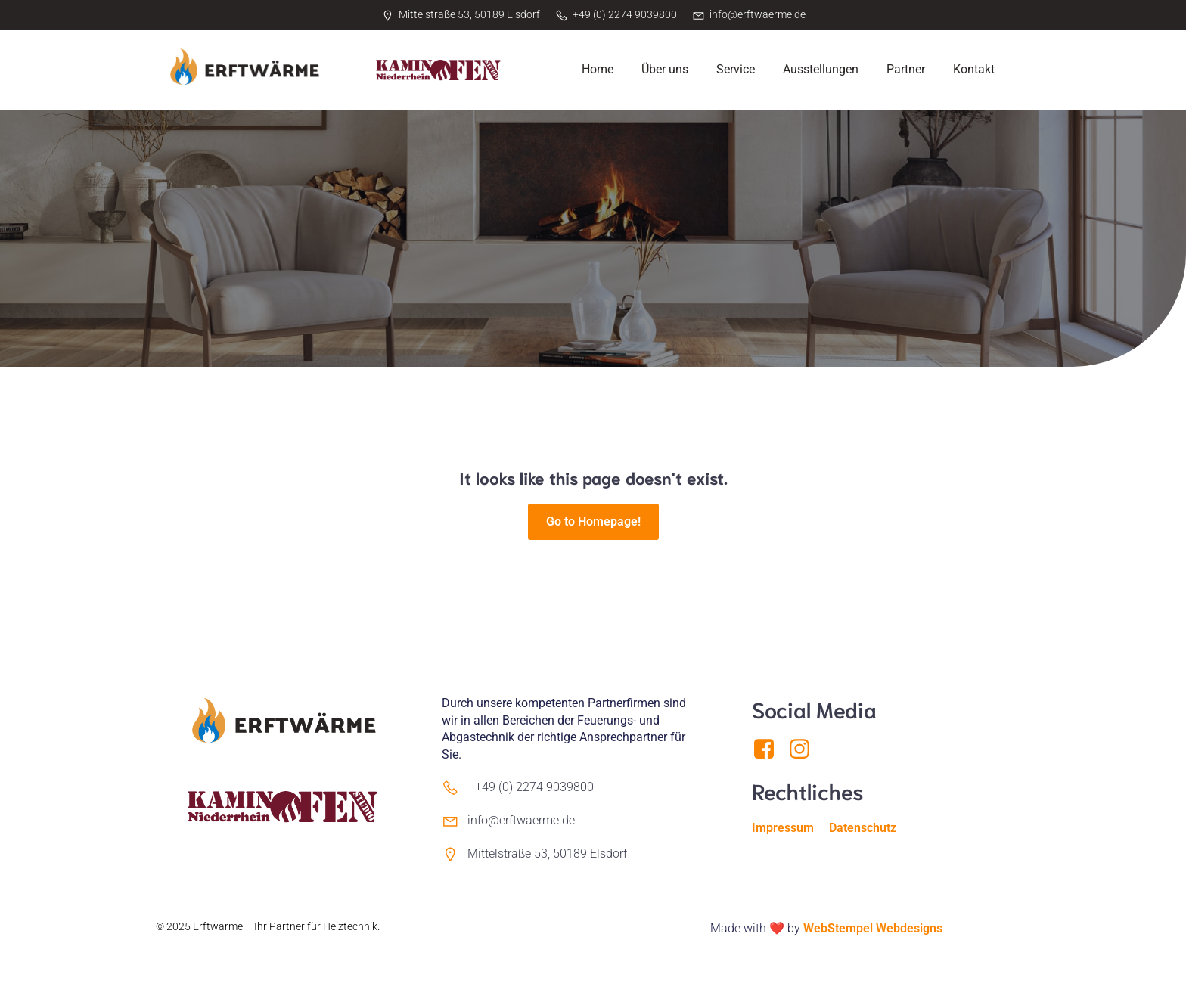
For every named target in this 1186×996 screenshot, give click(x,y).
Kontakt (974, 69)
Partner (905, 69)
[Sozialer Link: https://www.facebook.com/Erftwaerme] (769, 749)
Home (597, 69)
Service (735, 69)
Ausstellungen (820, 69)
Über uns (664, 69)
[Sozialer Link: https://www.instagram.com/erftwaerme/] (805, 749)
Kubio (170, 942)
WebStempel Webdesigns (872, 928)
